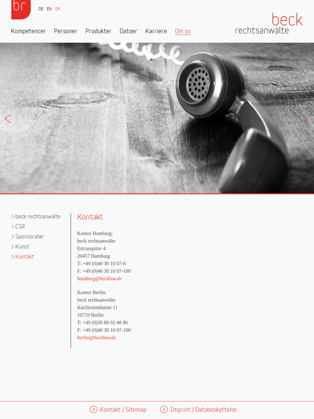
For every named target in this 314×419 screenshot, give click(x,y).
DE (41, 9)
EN (49, 9)
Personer (66, 32)
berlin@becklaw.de (96, 337)
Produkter (98, 32)
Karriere (156, 32)
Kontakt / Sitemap (123, 410)
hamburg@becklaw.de (99, 278)
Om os (183, 32)
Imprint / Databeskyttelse (203, 410)
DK (57, 9)
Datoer (129, 32)
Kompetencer (28, 32)
